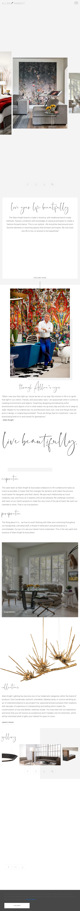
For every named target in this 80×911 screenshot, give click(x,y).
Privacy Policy (30, 899)
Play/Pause (36, 184)
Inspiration (15, 612)
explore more (40, 278)
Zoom (52, 184)
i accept (17, 905)
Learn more (8, 722)
